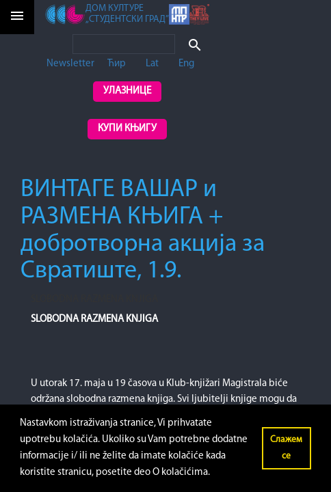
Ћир (116, 64)
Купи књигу (127, 129)
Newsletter (70, 64)
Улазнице (127, 91)
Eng (186, 64)
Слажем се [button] (286, 448)
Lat (152, 64)
